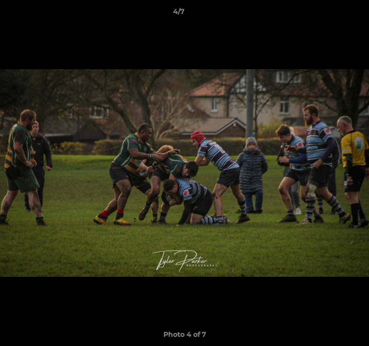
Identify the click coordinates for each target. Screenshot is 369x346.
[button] (334, 14)
